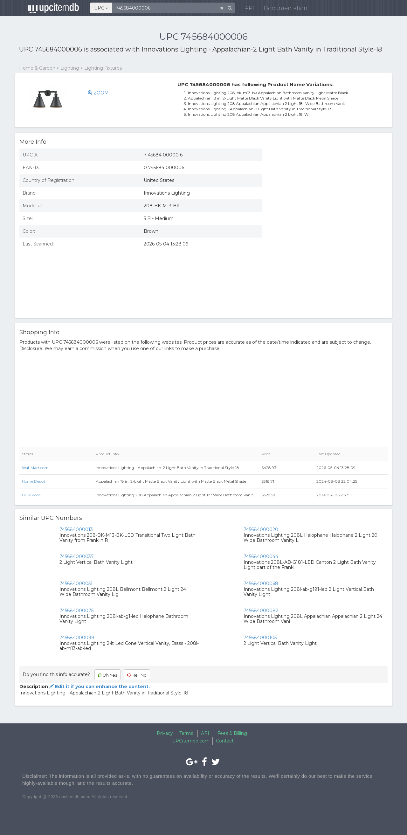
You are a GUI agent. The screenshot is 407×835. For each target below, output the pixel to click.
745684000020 (261, 529)
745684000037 (76, 556)
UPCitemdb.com (191, 741)
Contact (225, 741)
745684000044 (261, 556)
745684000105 (260, 637)
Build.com (31, 495)
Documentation (281, 9)
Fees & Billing (232, 733)
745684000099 (76, 637)
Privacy (165, 733)
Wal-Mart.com (35, 467)
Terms (186, 733)
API (245, 9)
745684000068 (261, 583)
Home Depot (33, 481)
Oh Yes (107, 675)
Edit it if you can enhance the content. (99, 686)
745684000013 (76, 529)
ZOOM (98, 93)
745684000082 (261, 610)
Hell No (137, 675)
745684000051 (76, 583)
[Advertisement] (329, 189)
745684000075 (76, 610)
